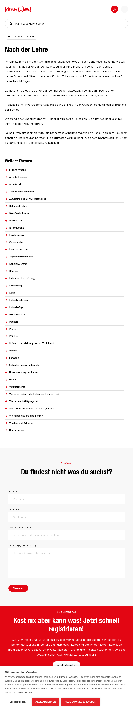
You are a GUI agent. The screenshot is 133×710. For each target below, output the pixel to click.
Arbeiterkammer (16, 177)
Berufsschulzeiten (17, 213)
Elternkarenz (14, 227)
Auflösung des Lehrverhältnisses (25, 198)
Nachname (13, 509)
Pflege (10, 328)
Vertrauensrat (15, 386)
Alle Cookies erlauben (80, 701)
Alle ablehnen (45, 701)
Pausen (11, 321)
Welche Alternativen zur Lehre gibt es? (29, 408)
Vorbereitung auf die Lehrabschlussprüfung (32, 394)
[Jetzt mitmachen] (114, 9)
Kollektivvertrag (16, 263)
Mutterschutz (15, 314)
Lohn (10, 292)
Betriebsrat (13, 220)
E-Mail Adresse (20, 527)
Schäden (12, 357)
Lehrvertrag (13, 285)
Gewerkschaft (15, 242)
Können (11, 271)
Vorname (12, 491)
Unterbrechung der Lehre (21, 372)
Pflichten (12, 336)
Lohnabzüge (14, 307)
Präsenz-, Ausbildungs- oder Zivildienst (29, 343)
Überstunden (14, 430)
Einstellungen (18, 701)
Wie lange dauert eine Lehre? (24, 415)
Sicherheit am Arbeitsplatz (22, 365)
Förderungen (14, 234)
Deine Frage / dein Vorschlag (22, 545)
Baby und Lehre (16, 206)
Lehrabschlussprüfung (20, 278)
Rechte (11, 350)
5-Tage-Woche (15, 169)
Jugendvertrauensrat (19, 256)
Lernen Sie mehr (25, 692)
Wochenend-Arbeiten (19, 422)
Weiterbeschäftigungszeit (22, 401)
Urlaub (11, 379)
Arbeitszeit (13, 184)
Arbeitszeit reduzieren (20, 191)
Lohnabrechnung (16, 300)
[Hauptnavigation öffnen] (124, 9)
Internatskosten (16, 249)
